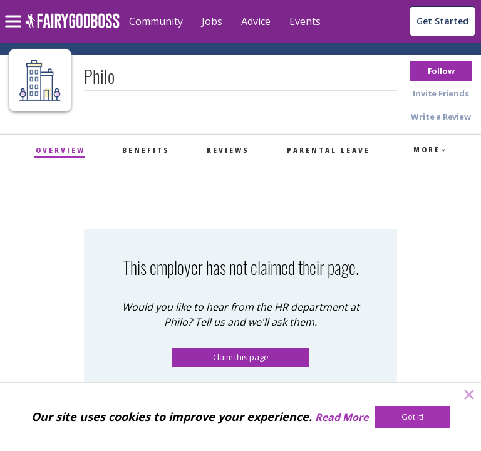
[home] (72, 28)
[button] (441, 71)
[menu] (15, 11)
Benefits (146, 150)
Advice (256, 21)
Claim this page (241, 357)
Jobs (212, 21)
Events (305, 21)
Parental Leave (328, 150)
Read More (341, 417)
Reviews (228, 150)
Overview (60, 150)
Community (156, 21)
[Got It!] (412, 417)
